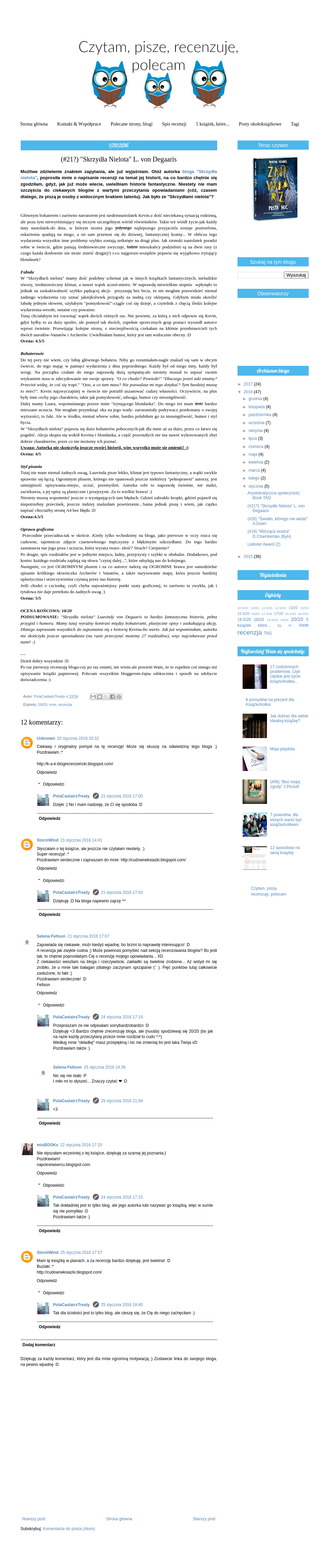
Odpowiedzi (53, 784)
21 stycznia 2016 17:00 (122, 796)
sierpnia (256, 430)
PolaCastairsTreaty (72, 796)
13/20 (292, 608)
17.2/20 (266, 614)
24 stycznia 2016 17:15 (122, 1197)
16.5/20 (244, 614)
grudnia (255, 398)
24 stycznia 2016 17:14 (122, 1017)
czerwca (256, 446)
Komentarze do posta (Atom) (69, 1528)
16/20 (255, 614)
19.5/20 (272, 620)
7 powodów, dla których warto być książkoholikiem (286, 819)
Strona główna (34, 124)
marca (254, 470)
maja (253, 454)
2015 (249, 556)
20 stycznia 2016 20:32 (78, 738)
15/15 (305, 608)
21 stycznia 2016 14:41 (81, 840)
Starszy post (204, 1519)
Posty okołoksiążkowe (260, 124)
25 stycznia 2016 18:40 (122, 1304)
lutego (254, 478)
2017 (249, 384)
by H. (284, 625)
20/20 (297, 619)
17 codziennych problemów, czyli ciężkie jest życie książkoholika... (285, 674)
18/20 (42, 704)
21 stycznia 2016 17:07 (88, 936)
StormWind (48, 840)
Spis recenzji (174, 124)
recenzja (65, 704)
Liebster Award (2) (263, 544)
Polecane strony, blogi (131, 124)
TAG (268, 633)
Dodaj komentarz (39, 1344)
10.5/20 (243, 608)
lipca (253, 438)
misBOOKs (47, 1145)
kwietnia (256, 462)
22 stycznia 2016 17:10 (81, 1145)
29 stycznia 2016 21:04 (122, 1100)
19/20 (284, 620)
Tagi (295, 124)
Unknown (46, 738)
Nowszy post (33, 1519)
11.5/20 (267, 608)
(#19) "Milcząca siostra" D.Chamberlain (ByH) (269, 534)
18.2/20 (290, 614)
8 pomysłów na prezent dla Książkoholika (270, 702)
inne (52, 704)
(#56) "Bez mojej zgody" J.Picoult (285, 784)
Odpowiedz (47, 772)
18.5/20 (244, 619)
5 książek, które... (212, 124)
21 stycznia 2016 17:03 (122, 892)
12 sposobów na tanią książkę (285, 850)
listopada (257, 407)
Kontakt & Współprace (79, 124)
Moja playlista (282, 749)
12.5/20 (280, 608)
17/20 (278, 614)
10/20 (255, 608)
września (257, 422)
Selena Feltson (51, 936)
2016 (249, 392)
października (260, 414)
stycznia (256, 486)
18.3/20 (303, 614)
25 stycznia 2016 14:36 (104, 1067)
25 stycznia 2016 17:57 (81, 1252)
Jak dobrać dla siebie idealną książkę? (289, 718)
